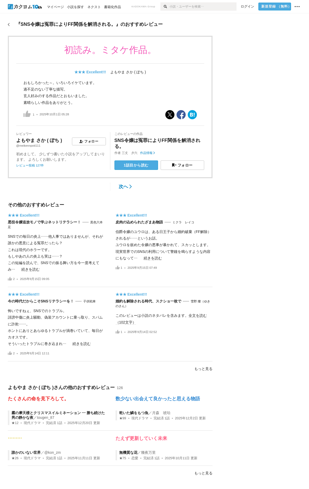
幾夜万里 (148, 452)
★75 (122, 458)
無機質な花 (128, 452)
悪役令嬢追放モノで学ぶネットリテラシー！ (44, 222)
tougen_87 (45, 417)
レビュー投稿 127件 (30, 165)
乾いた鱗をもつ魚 (133, 413)
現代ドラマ (32, 423)
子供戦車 (89, 301)
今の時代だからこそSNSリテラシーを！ (41, 301)
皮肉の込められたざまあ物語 (139, 222)
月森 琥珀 (161, 413)
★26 (15, 458)
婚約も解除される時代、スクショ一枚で (148, 301)
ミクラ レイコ (183, 222)
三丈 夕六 (129, 152)
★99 (122, 418)
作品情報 (147, 152)
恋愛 (134, 458)
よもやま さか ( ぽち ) (128, 72)
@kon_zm (52, 452)
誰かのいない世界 (26, 452)
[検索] (164, 6)
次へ (125, 186)
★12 (15, 423)
